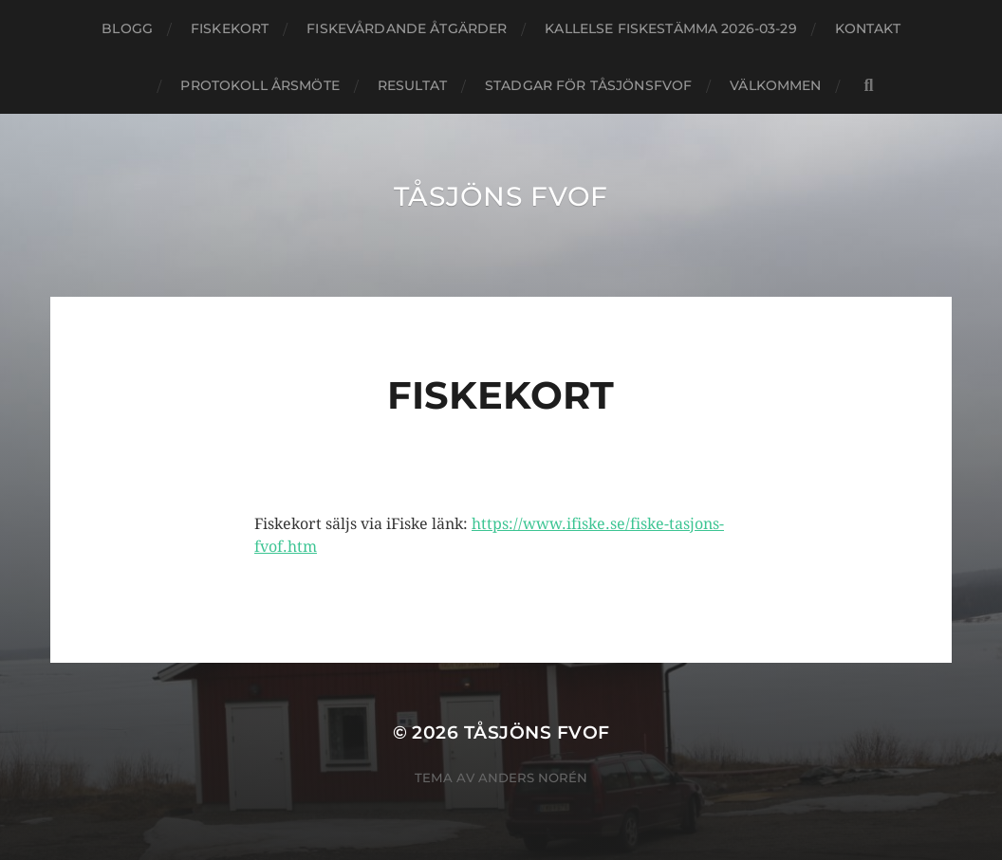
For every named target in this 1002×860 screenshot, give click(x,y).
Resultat (412, 85)
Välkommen (775, 85)
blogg (127, 28)
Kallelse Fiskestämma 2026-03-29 (670, 28)
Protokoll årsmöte (259, 85)
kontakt (867, 28)
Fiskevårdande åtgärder (406, 28)
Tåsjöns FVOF (501, 196)
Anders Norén (532, 777)
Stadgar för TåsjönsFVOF (588, 85)
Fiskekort (230, 28)
